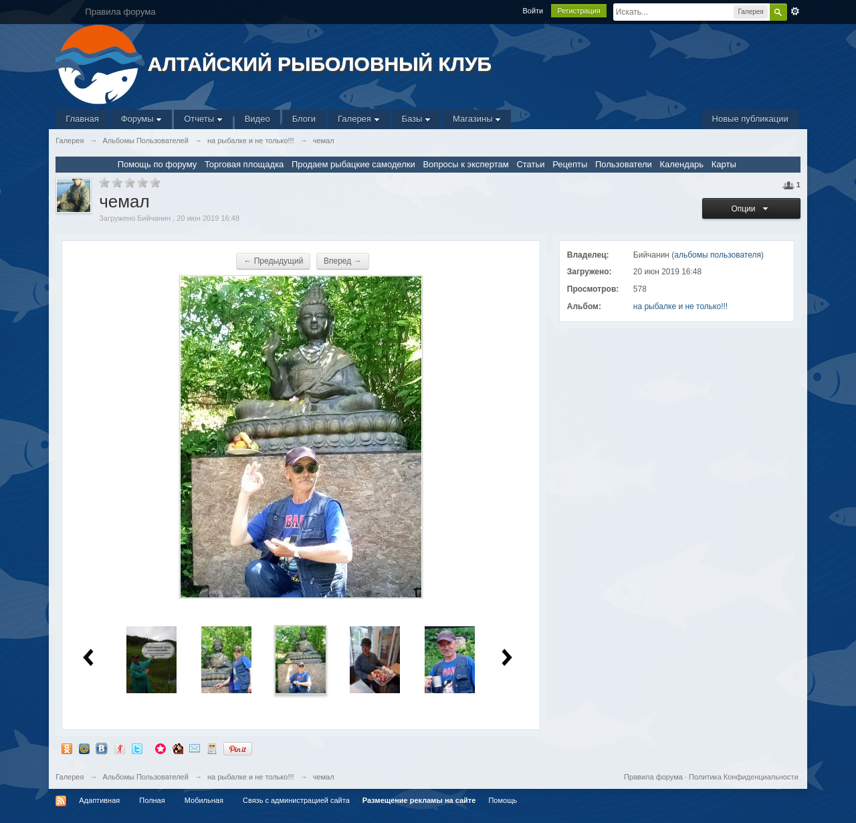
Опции (751, 208)
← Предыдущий (273, 261)
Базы (416, 119)
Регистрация (578, 11)
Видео (257, 119)
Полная (152, 800)
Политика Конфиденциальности (743, 777)
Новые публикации (750, 119)
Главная (82, 119)
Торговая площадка (244, 164)
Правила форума (653, 777)
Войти (532, 11)
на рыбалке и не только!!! (680, 306)
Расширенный (795, 11)
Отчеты (203, 119)
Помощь (502, 800)
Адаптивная (99, 800)
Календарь (681, 164)
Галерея (358, 119)
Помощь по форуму (157, 164)
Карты (724, 164)
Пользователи (623, 164)
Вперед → (343, 261)
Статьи (530, 164)
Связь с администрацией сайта (296, 800)
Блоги (304, 119)
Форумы (141, 119)
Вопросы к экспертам (465, 164)
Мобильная (204, 800)
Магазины (477, 119)
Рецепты (569, 164)
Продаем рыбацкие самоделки (353, 164)
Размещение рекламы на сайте (419, 800)
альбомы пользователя (717, 255)
